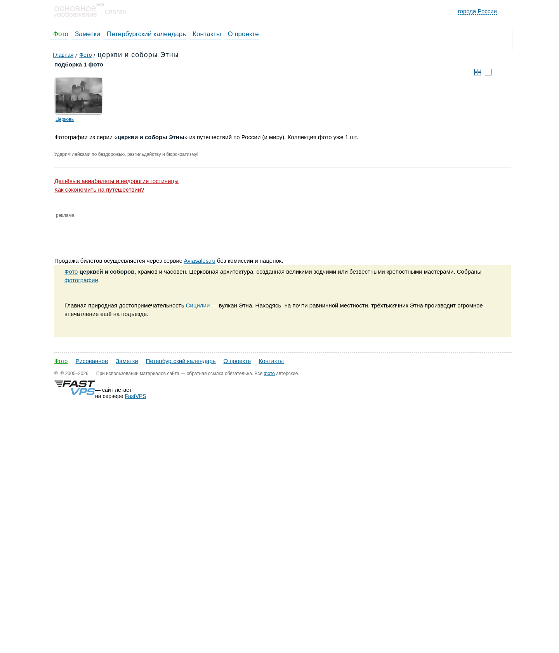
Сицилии (198, 305)
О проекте (243, 34)
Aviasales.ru (199, 260)
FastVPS (135, 396)
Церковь (65, 119)
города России (477, 11)
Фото (60, 34)
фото (269, 373)
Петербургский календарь (146, 34)
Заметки (87, 34)
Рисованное (91, 361)
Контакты (207, 34)
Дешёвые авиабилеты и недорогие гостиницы (116, 181)
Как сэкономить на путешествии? (99, 189)
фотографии (81, 280)
